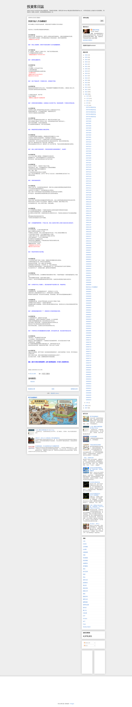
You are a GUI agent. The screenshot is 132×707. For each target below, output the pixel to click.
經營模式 (85, 582)
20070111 (88, 188)
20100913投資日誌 (95, 482)
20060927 (88, 250)
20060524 (88, 397)
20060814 (88, 323)
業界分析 (85, 580)
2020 (86, 68)
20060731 (88, 337)
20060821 (88, 312)
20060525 (88, 395)
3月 (87, 402)
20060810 (88, 328)
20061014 (88, 238)
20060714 (88, 353)
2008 (86, 405)
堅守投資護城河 (32, 397)
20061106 (88, 227)
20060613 (88, 388)
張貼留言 (32, 381)
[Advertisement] (108, 661)
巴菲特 (85, 544)
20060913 (88, 270)
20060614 (88, 386)
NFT (84, 621)
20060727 (88, 340)
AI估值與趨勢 (93, 436)
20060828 (88, 300)
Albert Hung (95, 29)
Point (84, 624)
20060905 (88, 284)
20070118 (88, 178)
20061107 (88, 224)
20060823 (88, 307)
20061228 (88, 201)
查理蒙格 (85, 566)
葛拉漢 (85, 585)
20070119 (88, 176)
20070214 (88, 144)
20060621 (88, 374)
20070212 (88, 148)
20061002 (88, 245)
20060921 (88, 259)
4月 (87, 105)
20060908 (88, 277)
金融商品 (85, 563)
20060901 (88, 291)
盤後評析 (85, 596)
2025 (86, 57)
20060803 (88, 335)
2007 (86, 408)
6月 (87, 103)
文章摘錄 (85, 546)
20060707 (88, 363)
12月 (87, 96)
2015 (86, 80)
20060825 (88, 303)
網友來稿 (85, 588)
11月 (87, 98)
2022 (86, 64)
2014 (86, 82)
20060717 (88, 351)
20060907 (88, 280)
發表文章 (87, 642)
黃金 (84, 577)
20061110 (88, 218)
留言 (86, 645)
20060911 (88, 275)
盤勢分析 (85, 599)
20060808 (88, 333)
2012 (86, 87)
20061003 (88, 243)
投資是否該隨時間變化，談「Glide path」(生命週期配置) (96, 469)
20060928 (88, 248)
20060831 (88, 293)
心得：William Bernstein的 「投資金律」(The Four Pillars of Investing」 (97, 507)
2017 (86, 75)
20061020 (88, 234)
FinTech (85, 618)
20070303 (88, 132)
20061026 (88, 231)
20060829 (88, 298)
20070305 (88, 128)
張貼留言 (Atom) (55, 393)
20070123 (88, 172)
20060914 (88, 268)
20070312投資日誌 (91, 116)
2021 (86, 66)
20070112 (88, 185)
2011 (86, 89)
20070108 (88, 195)
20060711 (88, 358)
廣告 (84, 593)
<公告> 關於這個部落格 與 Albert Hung (44, 430)
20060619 (88, 379)
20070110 (88, 190)
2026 (86, 55)
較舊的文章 (74, 389)
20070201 (88, 162)
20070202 (88, 160)
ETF (84, 615)
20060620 (88, 376)
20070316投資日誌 (91, 109)
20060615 (88, 383)
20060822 (88, 310)
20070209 (88, 151)
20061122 (88, 213)
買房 (84, 574)
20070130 (88, 165)
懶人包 (85, 610)
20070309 (88, 119)
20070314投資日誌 (91, 114)
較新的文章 (31, 389)
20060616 (88, 381)
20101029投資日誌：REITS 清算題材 (95, 494)
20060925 (88, 254)
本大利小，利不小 (94, 523)
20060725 (88, 342)
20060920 (88, 261)
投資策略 (85, 560)
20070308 (88, 121)
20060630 (88, 367)
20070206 (88, 158)
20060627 (88, 369)
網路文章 (85, 591)
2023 (86, 62)
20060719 (88, 346)
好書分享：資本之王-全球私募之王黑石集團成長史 (47, 438)
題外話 (85, 607)
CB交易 (85, 613)
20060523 (88, 399)
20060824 (88, 305)
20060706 (88, 365)
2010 (86, 91)
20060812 (88, 326)
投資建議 (85, 557)
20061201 (88, 206)
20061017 (88, 236)
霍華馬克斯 (86, 604)
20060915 (88, 266)
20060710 (88, 360)
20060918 (88, 264)
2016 (86, 78)
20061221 (88, 204)
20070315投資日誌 (91, 112)
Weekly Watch (86, 627)
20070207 (88, 155)
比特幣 (85, 549)
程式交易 (85, 571)
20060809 (88, 330)
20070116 (88, 181)
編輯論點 (85, 602)
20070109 (88, 192)
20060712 (88, 356)
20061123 (88, 211)
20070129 (88, 167)
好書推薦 (85, 552)
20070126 (88, 169)
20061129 (88, 208)
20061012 (88, 241)
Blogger (72, 703)
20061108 (88, 222)
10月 (87, 100)
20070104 (88, 197)
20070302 (88, 135)
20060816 (88, 319)
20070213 (88, 146)
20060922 (88, 257)
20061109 (88, 220)
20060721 (88, 344)
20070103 (88, 199)
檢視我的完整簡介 (87, 40)
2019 (86, 71)
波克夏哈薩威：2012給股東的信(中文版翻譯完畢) (47, 446)
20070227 (88, 139)
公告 (84, 541)
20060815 (88, 321)
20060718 (88, 349)
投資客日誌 (35, 7)
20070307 (88, 123)
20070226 (88, 142)
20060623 (88, 372)
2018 (86, 73)
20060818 (88, 314)
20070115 (88, 183)
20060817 (88, 317)
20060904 (88, 289)
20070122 (88, 174)
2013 (86, 85)
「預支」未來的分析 (88, 457)
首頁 (53, 389)
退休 (84, 568)
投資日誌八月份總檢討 (92, 287)
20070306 (88, 125)
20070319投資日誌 (91, 107)
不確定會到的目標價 (95, 444)
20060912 (88, 273)
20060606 (88, 393)
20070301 (88, 137)
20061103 (88, 229)
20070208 (88, 153)
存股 (84, 555)
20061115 (88, 215)
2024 (86, 59)
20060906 (88, 282)
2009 (86, 94)
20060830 (88, 296)
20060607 (88, 390)
